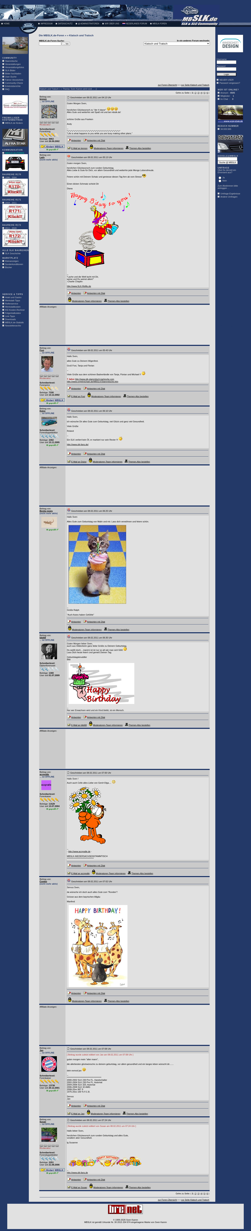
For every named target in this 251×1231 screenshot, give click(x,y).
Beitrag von (45, 97)
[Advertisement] (14, 282)
